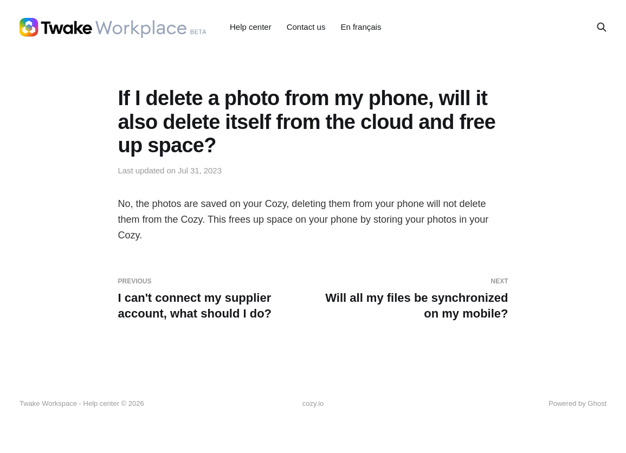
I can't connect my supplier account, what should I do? (211, 298)
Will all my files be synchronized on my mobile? (415, 298)
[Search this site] (601, 27)
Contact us (306, 26)
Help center (251, 26)
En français (360, 26)
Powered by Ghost (577, 403)
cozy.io (313, 403)
